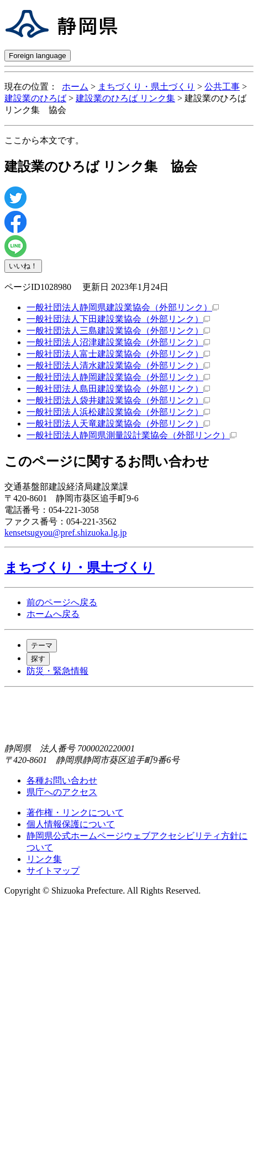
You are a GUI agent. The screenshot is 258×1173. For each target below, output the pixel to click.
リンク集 (44, 859)
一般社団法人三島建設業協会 (118, 330)
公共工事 (222, 86)
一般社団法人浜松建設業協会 (118, 412)
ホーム (75, 86)
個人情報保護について (71, 824)
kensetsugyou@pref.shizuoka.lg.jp (65, 532)
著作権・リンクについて (75, 812)
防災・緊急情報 (57, 671)
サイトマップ (53, 870)
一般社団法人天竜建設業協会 (118, 423)
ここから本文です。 (44, 140)
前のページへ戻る (62, 602)
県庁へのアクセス (62, 792)
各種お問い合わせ (62, 780)
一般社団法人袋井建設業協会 (118, 400)
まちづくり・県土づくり (146, 86)
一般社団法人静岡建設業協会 (118, 377)
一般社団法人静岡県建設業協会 (123, 307)
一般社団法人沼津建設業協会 (118, 342)
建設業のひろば (35, 98)
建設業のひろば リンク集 (125, 98)
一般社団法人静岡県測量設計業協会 (131, 435)
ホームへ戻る (53, 614)
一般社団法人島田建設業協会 (118, 388)
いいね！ (23, 266)
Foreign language (37, 55)
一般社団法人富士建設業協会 (118, 354)
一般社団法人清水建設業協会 (118, 365)
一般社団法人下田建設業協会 (118, 319)
